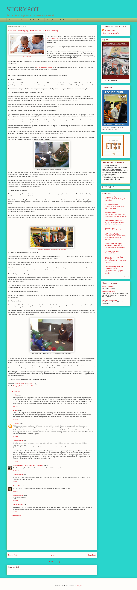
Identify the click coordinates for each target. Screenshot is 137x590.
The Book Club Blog (112, 251)
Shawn (15, 410)
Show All (126, 276)
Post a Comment (16, 516)
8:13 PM (15, 461)
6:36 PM (15, 491)
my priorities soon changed (44, 67)
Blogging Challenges (19, 386)
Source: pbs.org (27, 56)
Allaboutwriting (110, 212)
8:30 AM (15, 482)
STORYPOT (23, 9)
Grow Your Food (108, 286)
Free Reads (63, 20)
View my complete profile (110, 33)
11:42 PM (16, 470)
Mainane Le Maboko (109, 300)
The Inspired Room (111, 205)
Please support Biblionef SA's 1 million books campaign (52, 249)
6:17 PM (15, 406)
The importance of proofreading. (115, 247)
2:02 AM (15, 511)
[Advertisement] (52, 535)
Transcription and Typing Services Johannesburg (113, 244)
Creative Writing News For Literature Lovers (114, 267)
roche (15, 395)
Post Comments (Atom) (56, 562)
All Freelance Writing (112, 234)
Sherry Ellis (17, 486)
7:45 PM (15, 500)
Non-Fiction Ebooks (36, 20)
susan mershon (18, 504)
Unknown (16, 423)
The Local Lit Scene (111, 253)
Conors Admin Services (113, 220)
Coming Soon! (51, 20)
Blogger (79, 586)
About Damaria (21, 20)
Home (11, 20)
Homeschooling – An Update (114, 230)
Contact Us (74, 20)
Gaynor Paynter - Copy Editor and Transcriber (28, 465)
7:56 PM (15, 436)
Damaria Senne (18, 440)
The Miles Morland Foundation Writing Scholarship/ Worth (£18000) (114, 272)
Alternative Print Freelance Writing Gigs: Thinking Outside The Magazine (115, 237)
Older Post (92, 555)
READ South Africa (52, 38)
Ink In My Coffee (110, 197)
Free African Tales (108, 291)
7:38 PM (15, 419)
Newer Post (12, 555)
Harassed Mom (110, 228)
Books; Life (30, 386)
